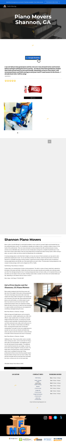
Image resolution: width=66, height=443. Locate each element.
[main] (33, 19)
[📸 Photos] (33, 97)
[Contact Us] (18, 368)
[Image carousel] (18, 117)
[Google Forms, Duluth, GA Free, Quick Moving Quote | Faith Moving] (33, 186)
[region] (33, 2)
